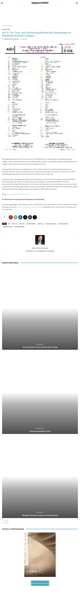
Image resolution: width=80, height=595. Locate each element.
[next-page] (6, 522)
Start (3, 26)
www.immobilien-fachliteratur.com (18, 194)
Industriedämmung (51, 223)
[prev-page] (3, 522)
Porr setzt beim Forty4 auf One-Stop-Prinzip (40, 347)
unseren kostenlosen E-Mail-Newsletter (29, 207)
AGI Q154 (22, 223)
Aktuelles (39, 344)
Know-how (9, 26)
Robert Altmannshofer (12, 39)
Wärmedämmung (19, 226)
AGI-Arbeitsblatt (31, 223)
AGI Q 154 (14, 223)
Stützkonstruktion (63, 223)
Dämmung (40, 223)
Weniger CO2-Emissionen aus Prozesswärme (40, 515)
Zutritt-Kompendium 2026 (40, 431)
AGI (9, 223)
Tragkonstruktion (8, 226)
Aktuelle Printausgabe (13, 529)
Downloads (39, 428)
